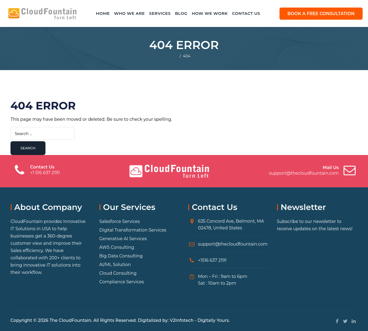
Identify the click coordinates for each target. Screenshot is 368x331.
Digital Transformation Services (132, 230)
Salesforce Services (119, 221)
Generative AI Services (123, 238)
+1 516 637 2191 (45, 172)
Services (160, 13)
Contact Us (246, 13)
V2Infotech (181, 320)
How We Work (210, 13)
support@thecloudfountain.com (304, 173)
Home (103, 13)
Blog (181, 13)
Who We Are (129, 13)
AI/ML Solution (115, 264)
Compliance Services (121, 281)
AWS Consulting (116, 247)
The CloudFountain (70, 320)
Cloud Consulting (118, 273)
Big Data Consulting (121, 255)
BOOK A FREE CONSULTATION (321, 13)
